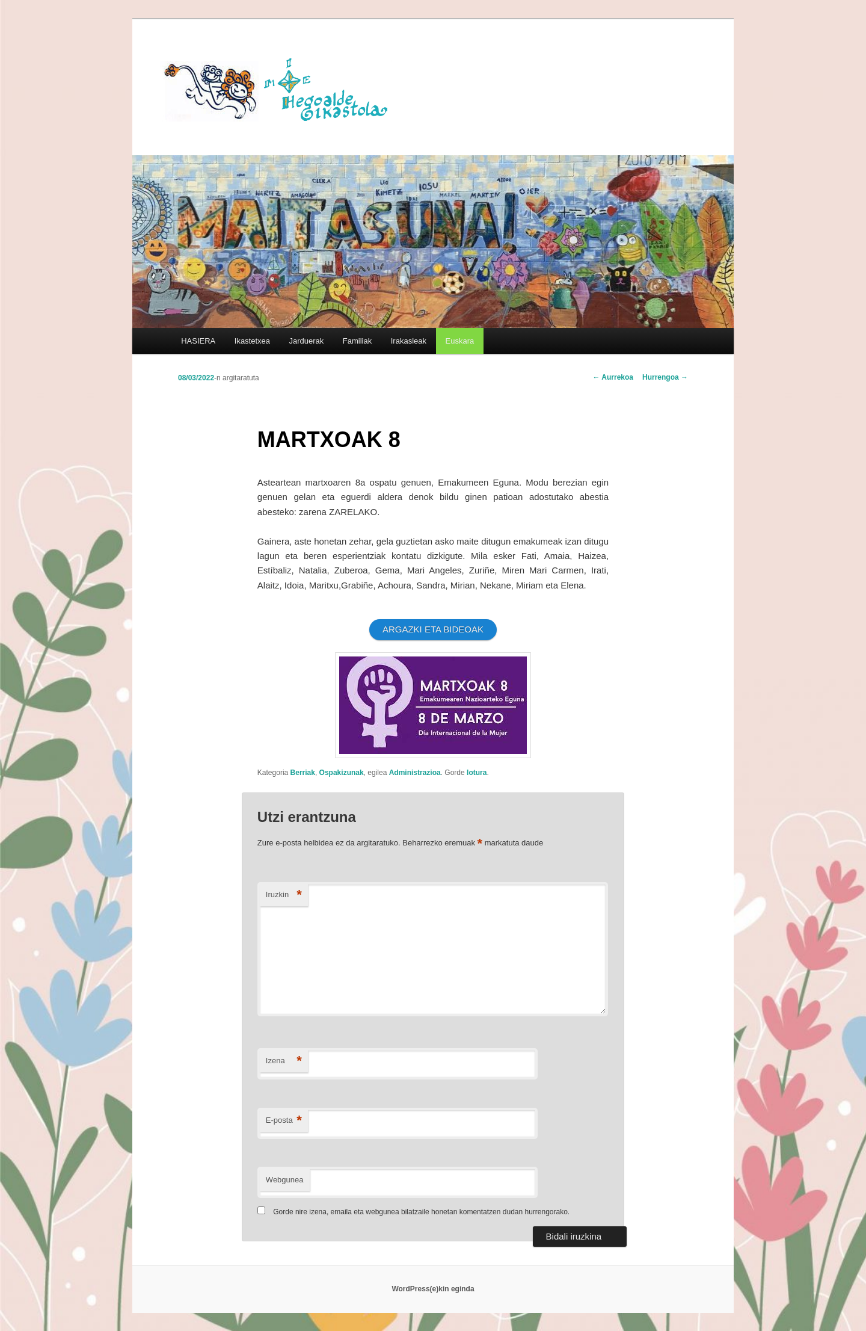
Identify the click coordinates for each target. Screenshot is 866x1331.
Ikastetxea (252, 340)
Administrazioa (415, 772)
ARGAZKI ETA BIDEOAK (433, 629)
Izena (284, 1061)
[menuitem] (460, 341)
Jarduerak (306, 340)
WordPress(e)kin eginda (433, 1289)
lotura (477, 772)
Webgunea (285, 1179)
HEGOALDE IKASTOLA (280, 88)
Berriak (302, 772)
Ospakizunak (341, 772)
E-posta (284, 1120)
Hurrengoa (665, 377)
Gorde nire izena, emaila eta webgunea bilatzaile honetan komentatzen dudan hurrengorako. (421, 1212)
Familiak (357, 340)
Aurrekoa (612, 377)
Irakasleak (408, 340)
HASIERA (198, 340)
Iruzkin (284, 895)
